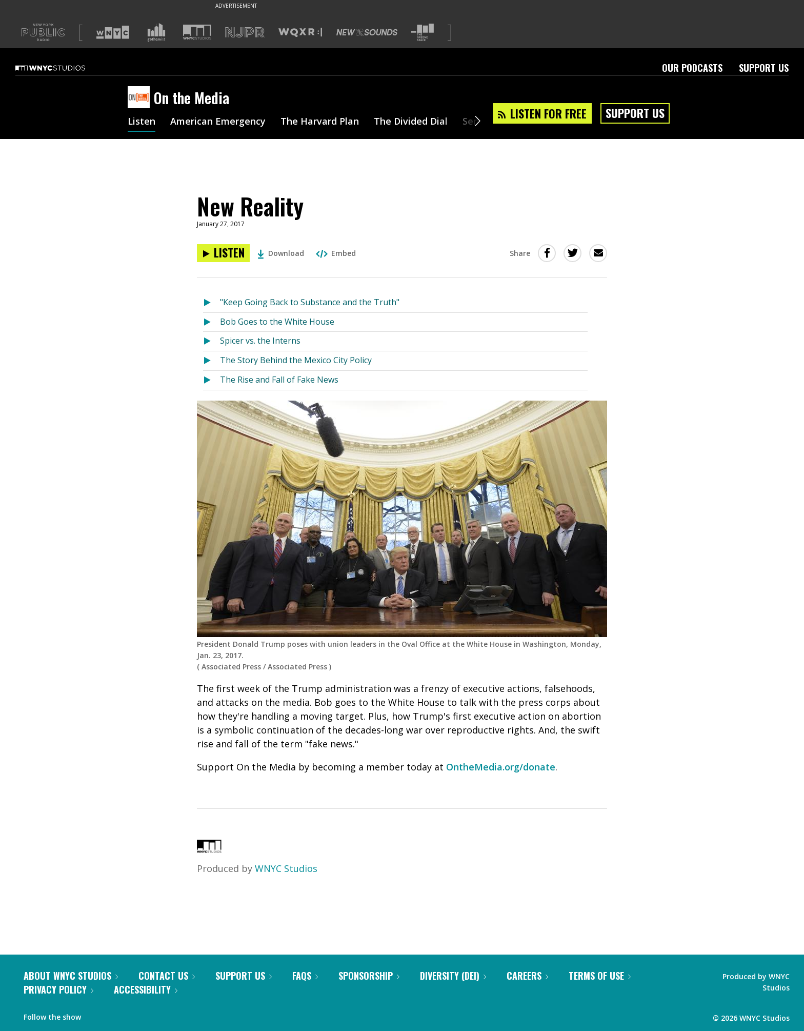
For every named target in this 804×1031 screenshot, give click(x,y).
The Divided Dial (411, 122)
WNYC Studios (286, 868)
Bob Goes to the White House (277, 321)
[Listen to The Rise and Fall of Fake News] (211, 380)
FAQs (305, 975)
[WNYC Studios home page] (63, 67)
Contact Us (166, 975)
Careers (527, 975)
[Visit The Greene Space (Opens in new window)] (422, 33)
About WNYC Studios (71, 975)
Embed (336, 253)
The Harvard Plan (319, 122)
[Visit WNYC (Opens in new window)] (112, 32)
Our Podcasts (692, 67)
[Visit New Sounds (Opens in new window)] (366, 32)
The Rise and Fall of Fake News (279, 379)
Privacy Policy (58, 989)
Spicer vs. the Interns (260, 340)
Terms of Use (600, 975)
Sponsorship (368, 975)
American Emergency (218, 122)
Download (280, 253)
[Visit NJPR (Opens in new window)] (245, 32)
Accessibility (145, 989)
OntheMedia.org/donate (500, 767)
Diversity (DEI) (453, 975)
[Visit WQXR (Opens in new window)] (300, 32)
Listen (141, 122)
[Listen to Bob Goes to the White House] (211, 322)
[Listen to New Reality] (223, 253)
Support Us (764, 67)
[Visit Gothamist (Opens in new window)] (156, 32)
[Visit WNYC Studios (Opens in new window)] (197, 32)
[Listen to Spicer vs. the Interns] (211, 341)
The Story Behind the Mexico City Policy (296, 360)
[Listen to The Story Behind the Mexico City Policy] (211, 360)
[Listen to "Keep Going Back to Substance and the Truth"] (211, 302)
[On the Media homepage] (141, 98)
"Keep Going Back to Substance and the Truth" (309, 302)
